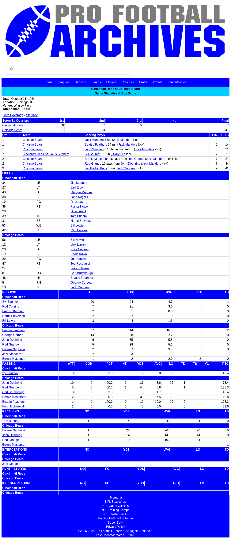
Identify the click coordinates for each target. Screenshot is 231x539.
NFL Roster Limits (115, 514)
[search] (67, 69)
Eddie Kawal (79, 254)
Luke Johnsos (80, 268)
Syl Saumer (92, 154)
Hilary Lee (118, 154)
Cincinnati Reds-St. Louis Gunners (46, 154)
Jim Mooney (79, 182)
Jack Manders (94, 139)
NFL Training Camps (115, 510)
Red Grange (136, 158)
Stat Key (31, 115)
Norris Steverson (82, 220)
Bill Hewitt (77, 239)
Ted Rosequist (80, 263)
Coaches (128, 82)
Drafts (143, 82)
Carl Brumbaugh (82, 273)
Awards (157, 82)
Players (111, 82)
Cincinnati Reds (13, 125)
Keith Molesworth (14, 406)
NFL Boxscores (115, 501)
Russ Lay (77, 201)
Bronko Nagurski (13, 349)
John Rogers (79, 197)
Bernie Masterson (96, 158)
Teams (96, 82)
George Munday (82, 192)
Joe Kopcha (79, 258)
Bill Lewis (77, 225)
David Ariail (78, 211)
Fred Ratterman (13, 311)
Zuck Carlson (80, 249)
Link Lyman (78, 244)
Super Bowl (115, 522)
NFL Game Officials (115, 505)
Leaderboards (177, 82)
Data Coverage (13, 115)
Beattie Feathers (96, 144)
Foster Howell (80, 206)
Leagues (63, 82)
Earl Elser (77, 187)
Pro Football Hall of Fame (115, 518)
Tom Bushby (79, 216)
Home (48, 82)
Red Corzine (79, 230)
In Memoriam (115, 497)
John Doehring (130, 163)
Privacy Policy (115, 526)
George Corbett (81, 282)
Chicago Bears (12, 130)
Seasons (81, 82)
